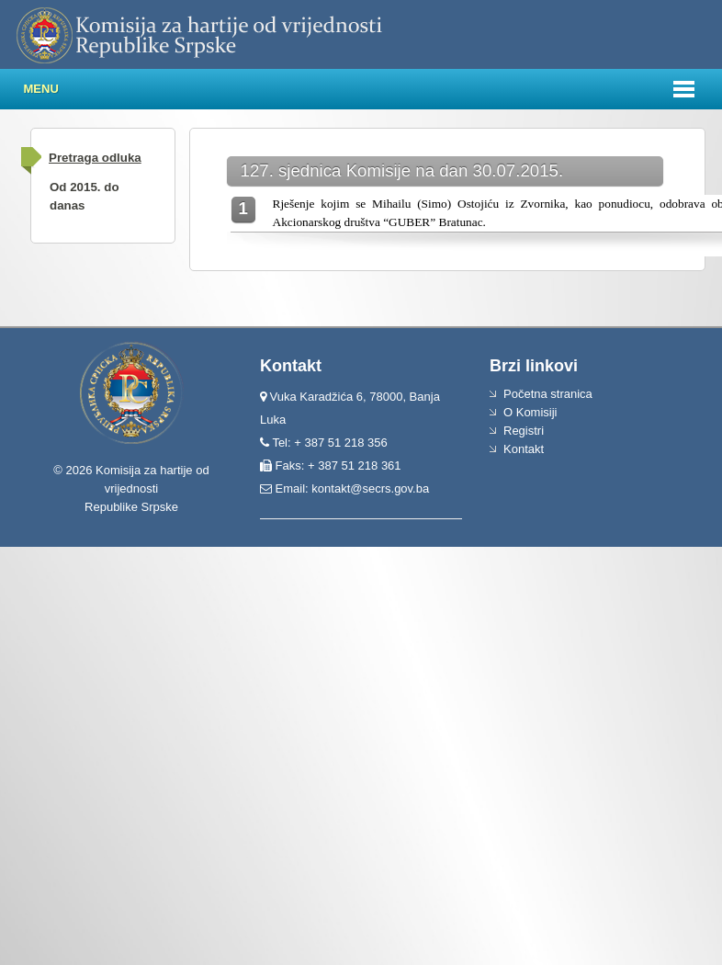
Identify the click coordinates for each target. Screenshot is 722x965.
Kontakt (523, 449)
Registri (523, 430)
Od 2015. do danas (84, 196)
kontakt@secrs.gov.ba (370, 488)
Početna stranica (547, 394)
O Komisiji (530, 412)
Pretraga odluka (95, 158)
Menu (41, 89)
